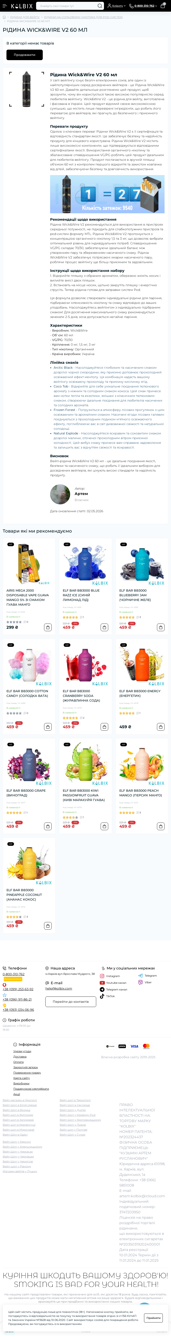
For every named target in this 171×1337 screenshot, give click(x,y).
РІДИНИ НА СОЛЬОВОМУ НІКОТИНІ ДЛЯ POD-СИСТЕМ (83, 17)
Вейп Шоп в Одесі (15, 1134)
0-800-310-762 (13, 974)
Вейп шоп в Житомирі (18, 1115)
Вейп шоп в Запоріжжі (18, 1119)
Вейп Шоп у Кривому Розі (78, 1115)
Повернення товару (27, 1072)
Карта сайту (21, 1078)
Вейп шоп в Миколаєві (18, 1129)
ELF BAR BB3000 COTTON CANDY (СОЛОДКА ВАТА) (27, 693)
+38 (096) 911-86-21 (17, 999)
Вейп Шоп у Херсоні (17, 1141)
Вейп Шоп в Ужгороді (75, 1105)
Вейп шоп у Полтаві (73, 1129)
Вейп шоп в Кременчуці (19, 1124)
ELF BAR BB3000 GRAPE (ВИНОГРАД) (26, 793)
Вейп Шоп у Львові (73, 1124)
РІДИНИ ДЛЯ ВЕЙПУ (25, 17)
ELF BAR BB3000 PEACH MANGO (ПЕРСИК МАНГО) (140, 793)
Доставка (19, 1056)
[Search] (100, 6)
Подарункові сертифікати (31, 1088)
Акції (16, 1094)
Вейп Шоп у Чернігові (18, 1161)
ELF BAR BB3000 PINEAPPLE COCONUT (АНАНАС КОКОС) (24, 894)
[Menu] (5, 5)
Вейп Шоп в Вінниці (16, 1110)
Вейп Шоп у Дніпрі (73, 1110)
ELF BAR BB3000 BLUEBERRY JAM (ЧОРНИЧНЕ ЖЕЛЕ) (135, 595)
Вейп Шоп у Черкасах (18, 1151)
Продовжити (24, 55)
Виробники (21, 1083)
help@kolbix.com (58, 988)
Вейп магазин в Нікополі (20, 1100)
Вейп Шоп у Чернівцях (18, 1156)
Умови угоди (22, 1051)
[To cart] (48, 627)
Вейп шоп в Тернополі (75, 1100)
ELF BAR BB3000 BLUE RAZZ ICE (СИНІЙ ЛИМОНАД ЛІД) (81, 595)
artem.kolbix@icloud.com (142, 1196)
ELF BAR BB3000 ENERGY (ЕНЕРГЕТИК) (140, 693)
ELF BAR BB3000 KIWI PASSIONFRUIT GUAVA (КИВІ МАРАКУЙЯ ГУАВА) (84, 795)
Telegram (147, 976)
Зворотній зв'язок (25, 1067)
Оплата (18, 1062)
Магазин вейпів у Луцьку (20, 1171)
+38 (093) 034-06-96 (18, 1010)
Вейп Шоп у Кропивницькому (80, 1119)
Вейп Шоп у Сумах (72, 1134)
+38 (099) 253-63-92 (18, 989)
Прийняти (154, 1318)
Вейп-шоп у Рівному (17, 1166)
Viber (145, 982)
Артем (81, 493)
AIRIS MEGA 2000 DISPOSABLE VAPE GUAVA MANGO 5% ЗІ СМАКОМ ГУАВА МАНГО (27, 597)
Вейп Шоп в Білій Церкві (20, 1105)
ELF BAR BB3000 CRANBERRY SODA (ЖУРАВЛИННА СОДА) (81, 695)
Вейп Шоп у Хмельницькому (22, 1146)
